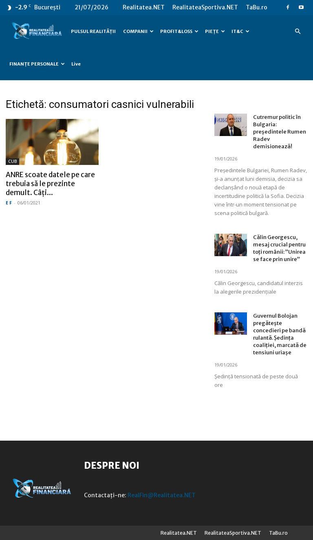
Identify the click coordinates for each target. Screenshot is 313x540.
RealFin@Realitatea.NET (162, 495)
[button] (297, 31)
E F (9, 203)
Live (76, 64)
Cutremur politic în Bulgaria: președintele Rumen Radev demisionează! (279, 132)
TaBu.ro (256, 7)
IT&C (240, 31)
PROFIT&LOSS (179, 31)
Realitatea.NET (144, 7)
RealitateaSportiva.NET (205, 7)
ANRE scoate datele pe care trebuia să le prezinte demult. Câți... (50, 183)
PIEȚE (215, 31)
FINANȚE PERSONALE (37, 64)
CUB (12, 161)
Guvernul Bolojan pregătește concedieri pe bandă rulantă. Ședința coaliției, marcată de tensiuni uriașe (279, 334)
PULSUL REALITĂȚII (93, 31)
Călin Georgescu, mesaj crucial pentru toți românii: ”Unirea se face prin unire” (279, 248)
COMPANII (138, 31)
